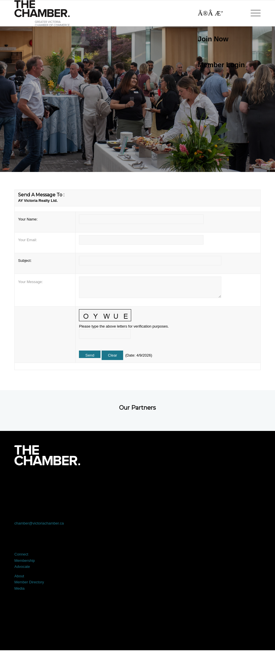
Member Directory (29, 582)
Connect (21, 554)
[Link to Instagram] (187, 481)
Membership (24, 560)
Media (19, 588)
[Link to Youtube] (236, 481)
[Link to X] (88, 481)
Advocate (22, 566)
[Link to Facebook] (39, 481)
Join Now (213, 39)
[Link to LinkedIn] (137, 481)
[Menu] (253, 13)
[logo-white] (47, 455)
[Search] (218, 13)
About (19, 576)
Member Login (221, 65)
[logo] (42, 13)
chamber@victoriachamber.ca (39, 523)
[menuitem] (218, 39)
